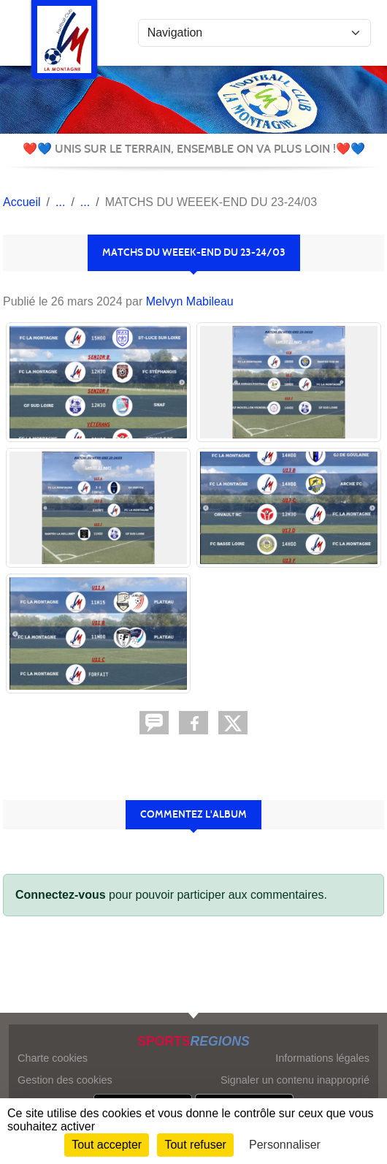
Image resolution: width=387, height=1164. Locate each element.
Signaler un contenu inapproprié (295, 1080)
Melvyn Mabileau (190, 301)
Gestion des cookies (65, 1080)
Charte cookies (53, 1058)
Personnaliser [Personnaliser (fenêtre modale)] (285, 1144)
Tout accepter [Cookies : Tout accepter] (107, 1144)
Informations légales (322, 1058)
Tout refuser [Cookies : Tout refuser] (195, 1144)
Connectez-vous (60, 895)
